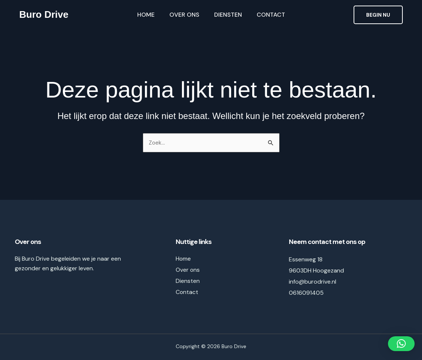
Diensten (228, 15)
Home (146, 15)
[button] (378, 15)
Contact (271, 15)
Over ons (184, 15)
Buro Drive (43, 14)
